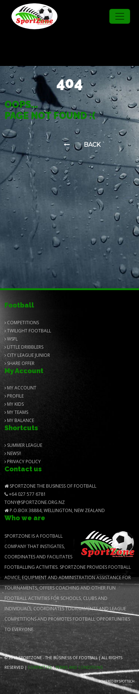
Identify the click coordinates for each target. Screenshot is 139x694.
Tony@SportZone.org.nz (34, 502)
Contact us (40, 667)
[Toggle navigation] (119, 16)
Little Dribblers (23, 347)
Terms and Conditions (79, 667)
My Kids (14, 404)
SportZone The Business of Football (50, 486)
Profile (14, 396)
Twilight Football (27, 331)
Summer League (23, 445)
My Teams (16, 412)
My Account (20, 388)
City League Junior (27, 355)
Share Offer (19, 363)
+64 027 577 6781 (25, 494)
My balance (19, 420)
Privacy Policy (22, 461)
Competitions (21, 322)
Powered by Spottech (117, 681)
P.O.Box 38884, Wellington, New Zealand (54, 510)
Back (82, 144)
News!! (12, 453)
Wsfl (11, 339)
